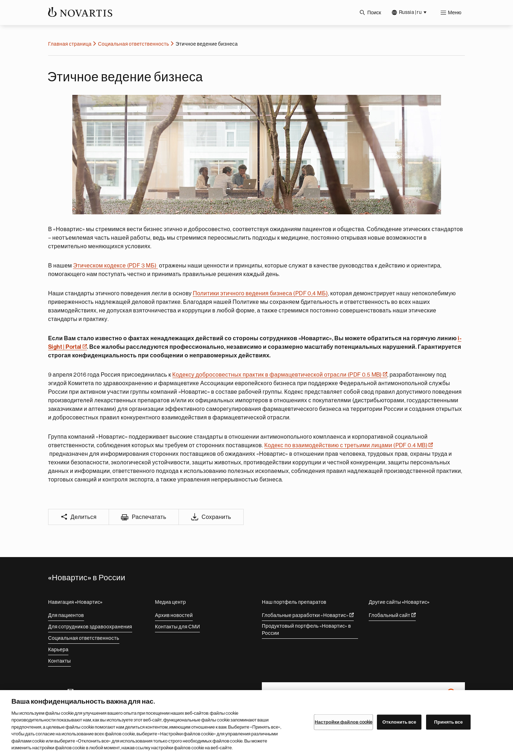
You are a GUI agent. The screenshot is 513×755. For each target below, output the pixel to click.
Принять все (448, 722)
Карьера (58, 649)
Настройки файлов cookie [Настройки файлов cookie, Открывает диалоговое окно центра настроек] (343, 722)
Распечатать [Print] (149, 517)
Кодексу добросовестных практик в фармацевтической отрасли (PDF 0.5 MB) (279, 375)
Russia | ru (410, 12)
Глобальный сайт (392, 615)
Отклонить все (399, 722)
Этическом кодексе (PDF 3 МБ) (115, 266)
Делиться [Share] (84, 517)
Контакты (59, 660)
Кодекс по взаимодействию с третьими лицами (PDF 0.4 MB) (348, 445)
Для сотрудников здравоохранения (90, 626)
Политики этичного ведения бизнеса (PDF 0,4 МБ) (260, 293)
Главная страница (70, 43)
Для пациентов (66, 615)
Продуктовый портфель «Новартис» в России (306, 629)
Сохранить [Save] (216, 517)
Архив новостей (174, 615)
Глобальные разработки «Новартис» (308, 615)
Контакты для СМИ (177, 626)
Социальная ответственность (133, 43)
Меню (454, 12)
